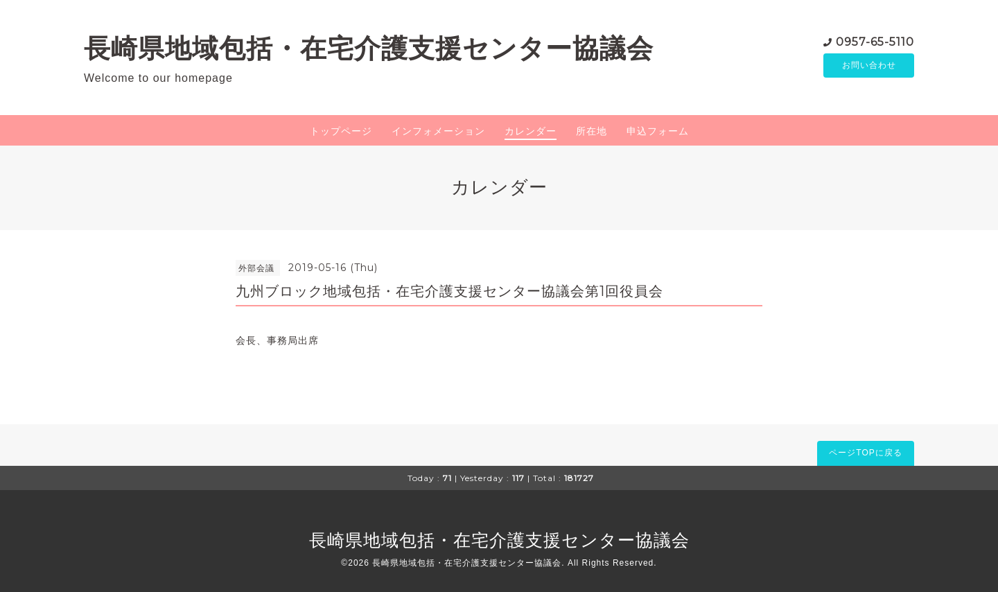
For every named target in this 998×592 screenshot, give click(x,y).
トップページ (341, 131)
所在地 (591, 131)
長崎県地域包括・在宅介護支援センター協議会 (369, 48)
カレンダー (531, 131)
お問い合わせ (869, 65)
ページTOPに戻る (865, 453)
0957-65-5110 (875, 41)
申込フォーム (658, 131)
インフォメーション (438, 131)
